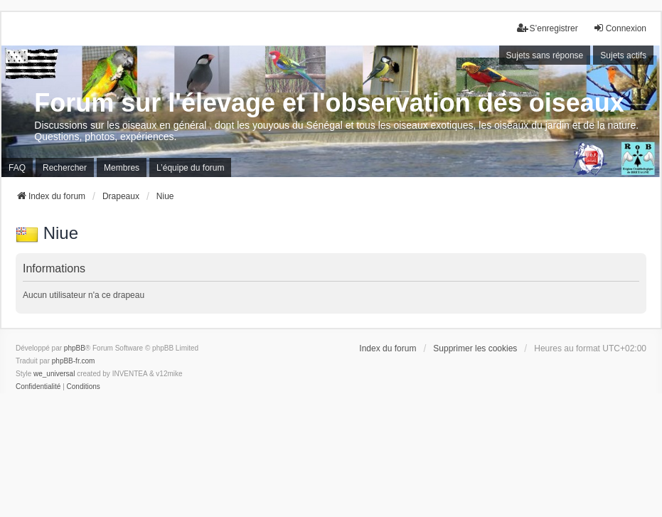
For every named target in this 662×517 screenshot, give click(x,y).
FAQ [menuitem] (17, 168)
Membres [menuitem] (121, 168)
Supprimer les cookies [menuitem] (475, 348)
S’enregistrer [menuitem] (547, 28)
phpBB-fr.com (73, 361)
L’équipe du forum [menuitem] (190, 168)
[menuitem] (38, 386)
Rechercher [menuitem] (65, 168)
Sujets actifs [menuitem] (623, 55)
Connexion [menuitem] (619, 28)
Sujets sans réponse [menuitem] (545, 55)
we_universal (54, 374)
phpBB (74, 348)
